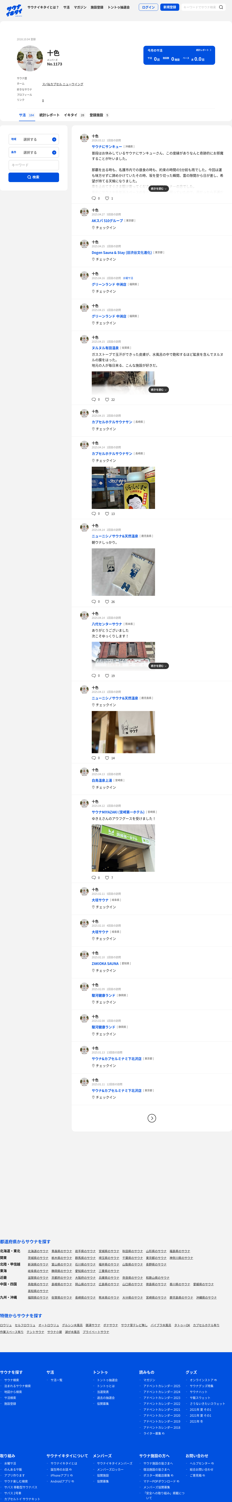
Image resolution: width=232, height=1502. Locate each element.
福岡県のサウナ (38, 1297)
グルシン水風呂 (72, 1325)
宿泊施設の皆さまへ (156, 1469)
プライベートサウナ (96, 1332)
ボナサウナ (110, 1325)
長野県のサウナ (156, 1264)
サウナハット (199, 1392)
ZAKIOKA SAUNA (105, 963)
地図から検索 (13, 1392)
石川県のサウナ (85, 1264)
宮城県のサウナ (109, 1251)
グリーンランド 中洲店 (109, 284)
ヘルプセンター (200, 1463)
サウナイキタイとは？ (43, 7)
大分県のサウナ (132, 1297)
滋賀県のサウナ (38, 1277)
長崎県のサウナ (85, 1297)
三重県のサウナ (109, 1271)
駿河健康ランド (103, 995)
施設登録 (97, 7)
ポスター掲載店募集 (156, 1475)
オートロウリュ (48, 1325)
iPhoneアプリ (60, 1475)
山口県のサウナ (132, 1284)
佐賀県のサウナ (61, 1297)
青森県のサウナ (61, 1251)
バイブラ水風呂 (161, 1325)
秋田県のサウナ (132, 1251)
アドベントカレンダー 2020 (161, 1415)
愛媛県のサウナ (203, 1284)
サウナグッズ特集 (201, 1386)
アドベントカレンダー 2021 (161, 1409)
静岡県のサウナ (61, 1271)
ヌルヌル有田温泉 (105, 347)
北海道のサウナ (38, 1251)
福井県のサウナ (109, 1264)
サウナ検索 (11, 1380)
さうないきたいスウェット (207, 1403)
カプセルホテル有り (206, 1325)
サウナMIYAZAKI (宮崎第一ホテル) (118, 811)
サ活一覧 (56, 1380)
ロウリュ (6, 1325)
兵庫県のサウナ (109, 1277)
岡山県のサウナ (85, 1284)
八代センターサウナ (107, 623)
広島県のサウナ (109, 1284)
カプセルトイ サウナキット (22, 1499)
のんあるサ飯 (13, 1469)
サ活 (66, 7)
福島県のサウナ (180, 1251)
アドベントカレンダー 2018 (161, 1427)
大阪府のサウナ (85, 1277)
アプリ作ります (14, 1475)
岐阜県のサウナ (38, 1271)
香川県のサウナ (180, 1284)
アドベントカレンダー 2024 (161, 1392)
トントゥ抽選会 (119, 7)
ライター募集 (152, 1433)
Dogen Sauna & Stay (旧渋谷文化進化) (122, 252)
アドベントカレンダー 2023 (161, 1397)
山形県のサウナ (156, 1251)
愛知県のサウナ (85, 1271)
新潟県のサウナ (38, 1264)
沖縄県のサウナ (206, 1297)
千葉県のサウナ (132, 1258)
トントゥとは (106, 1386)
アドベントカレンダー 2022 (161, 1403)
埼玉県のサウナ (109, 1258)
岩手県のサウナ (85, 1251)
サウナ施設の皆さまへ (158, 1463)
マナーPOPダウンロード (159, 1481)
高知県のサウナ (38, 1291)
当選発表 (103, 1392)
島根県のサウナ (61, 1284)
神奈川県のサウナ (181, 1258)
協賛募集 (103, 1403)
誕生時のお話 (59, 1469)
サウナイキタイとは (64, 1463)
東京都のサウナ (156, 1258)
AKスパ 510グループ (107, 220)
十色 (53, 52)
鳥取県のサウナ (38, 1284)
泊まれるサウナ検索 (17, 1386)
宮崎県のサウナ (156, 1297)
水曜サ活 (128, 278)
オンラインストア (201, 1380)
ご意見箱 (196, 1475)
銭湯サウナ (93, 1325)
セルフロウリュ (25, 1325)
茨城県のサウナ (38, 1258)
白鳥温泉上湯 (102, 780)
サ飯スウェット (200, 1397)
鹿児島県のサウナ (181, 1297)
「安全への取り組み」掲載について (164, 1495)
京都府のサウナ (61, 1277)
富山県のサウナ (61, 1264)
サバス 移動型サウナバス (20, 1487)
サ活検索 (10, 1397)
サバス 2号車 (12, 1493)
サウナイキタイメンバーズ (114, 1463)
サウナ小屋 (54, 1332)
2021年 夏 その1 (200, 1409)
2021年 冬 (196, 1421)
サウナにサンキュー (107, 146)
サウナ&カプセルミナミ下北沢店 (117, 1058)
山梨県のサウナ (132, 1264)
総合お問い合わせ (201, 1469)
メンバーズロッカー (110, 1469)
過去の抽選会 (106, 1397)
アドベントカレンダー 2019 (161, 1421)
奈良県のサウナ (132, 1277)
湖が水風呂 (72, 1332)
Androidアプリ (61, 1481)
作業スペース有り (12, 1332)
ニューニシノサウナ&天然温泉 (115, 535)
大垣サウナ (100, 899)
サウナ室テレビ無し (134, 1325)
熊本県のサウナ (109, 1297)
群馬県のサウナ (85, 1258)
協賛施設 (103, 1475)
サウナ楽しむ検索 (16, 1481)
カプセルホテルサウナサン (112, 421)
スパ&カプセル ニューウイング (62, 84)
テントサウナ (35, 1332)
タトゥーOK (182, 1325)
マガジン (80, 7)
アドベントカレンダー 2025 (161, 1386)
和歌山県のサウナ (158, 1277)
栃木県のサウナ (61, 1258)
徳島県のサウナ (156, 1284)
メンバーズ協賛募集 (156, 1487)
